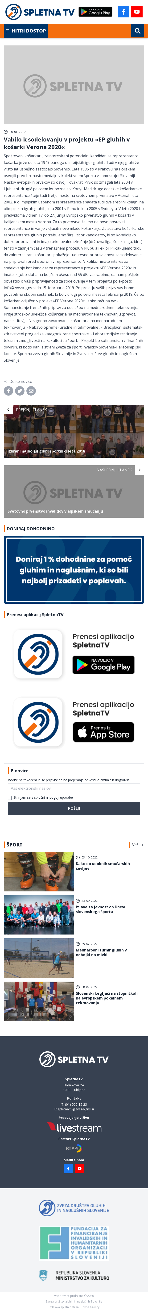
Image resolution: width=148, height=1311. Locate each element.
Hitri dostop (26, 31)
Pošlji (74, 808)
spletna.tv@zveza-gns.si (76, 1109)
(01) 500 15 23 (76, 1104)
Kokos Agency (90, 1307)
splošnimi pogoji (46, 797)
